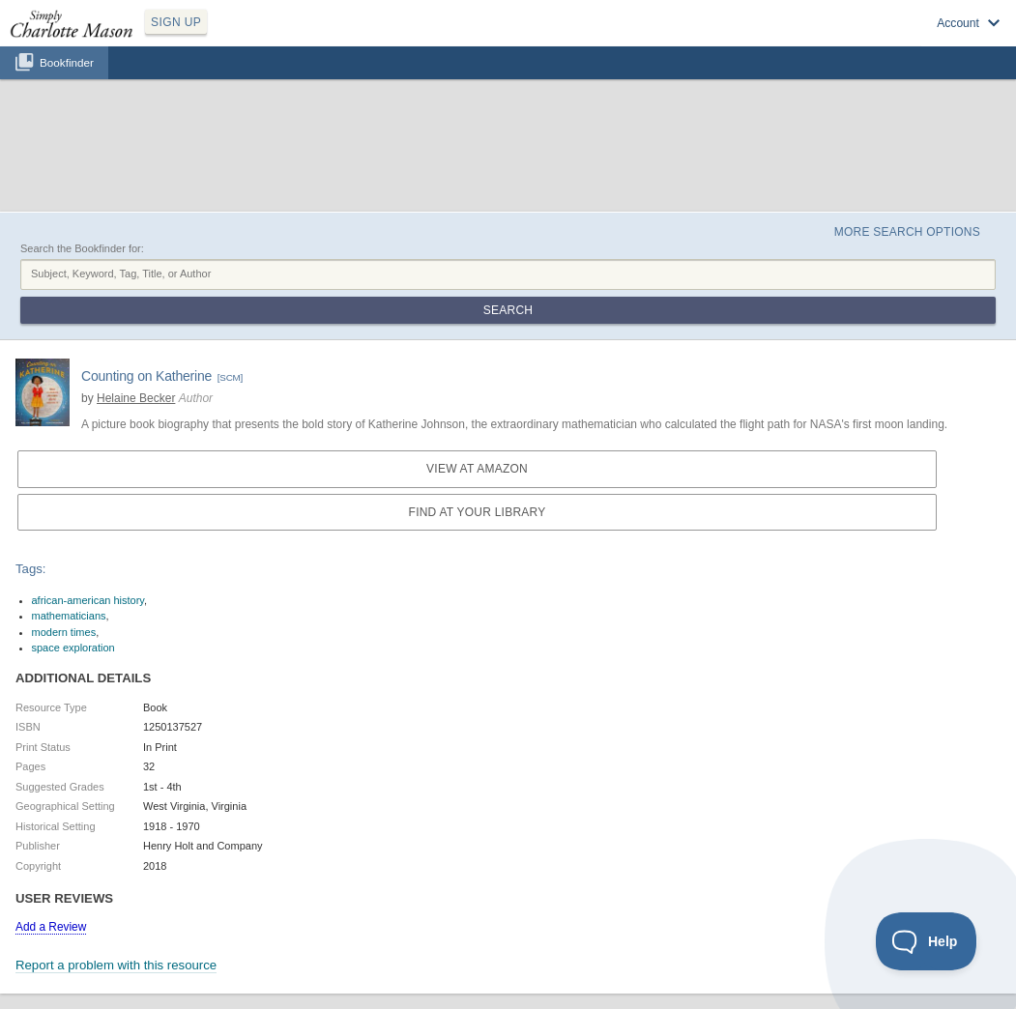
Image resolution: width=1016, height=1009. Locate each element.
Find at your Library (477, 512)
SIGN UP (176, 22)
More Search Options (907, 232)
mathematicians (69, 615)
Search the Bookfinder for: (82, 248)
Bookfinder (67, 62)
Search (508, 310)
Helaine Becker (136, 398)
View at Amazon (477, 469)
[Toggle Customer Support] (926, 941)
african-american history (88, 600)
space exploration (73, 647)
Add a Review (50, 927)
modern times (64, 632)
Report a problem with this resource (116, 965)
